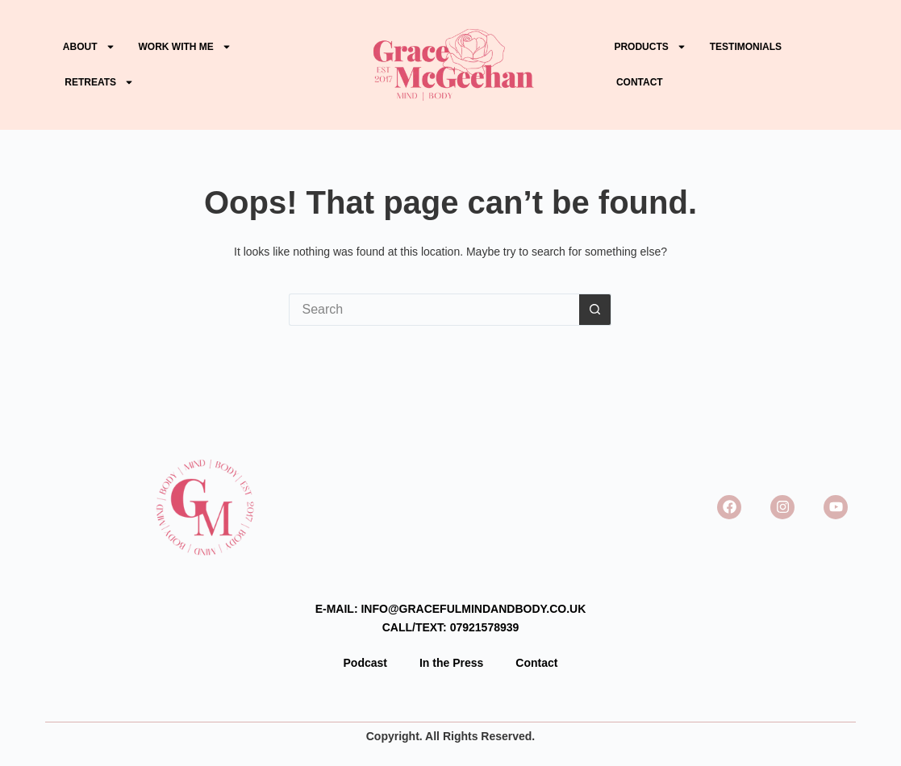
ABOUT (89, 47)
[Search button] (595, 309)
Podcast (365, 662)
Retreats (99, 82)
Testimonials (746, 46)
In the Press (451, 662)
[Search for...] (434, 309)
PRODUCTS (650, 47)
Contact (640, 82)
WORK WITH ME (185, 47)
